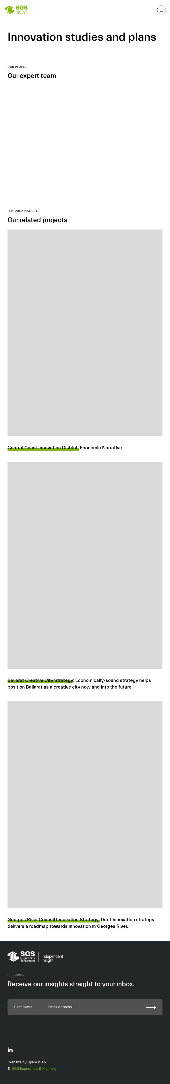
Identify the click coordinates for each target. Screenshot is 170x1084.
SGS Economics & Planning (34, 1068)
